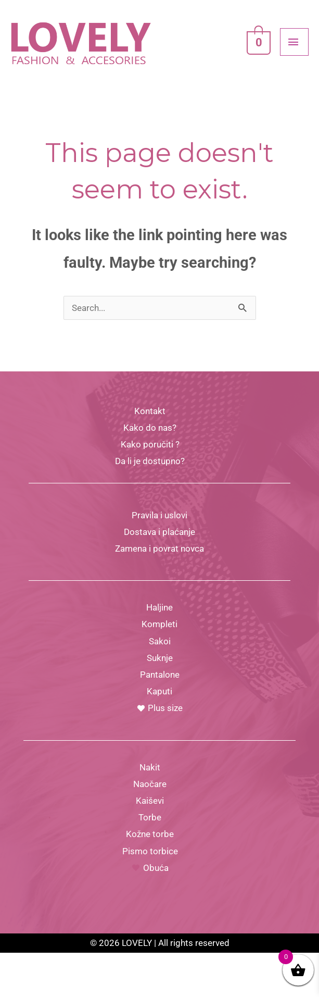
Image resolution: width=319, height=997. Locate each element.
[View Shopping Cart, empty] (257, 57)
